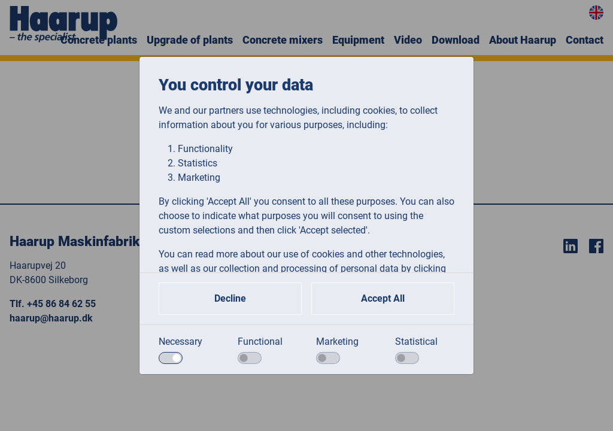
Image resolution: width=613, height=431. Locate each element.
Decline (230, 298)
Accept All (383, 298)
